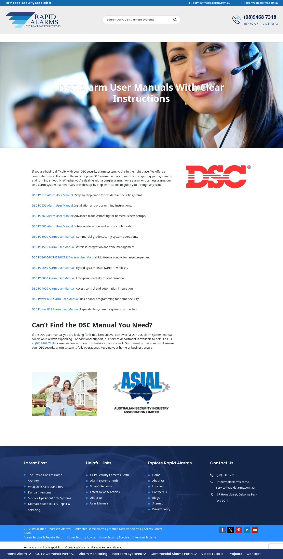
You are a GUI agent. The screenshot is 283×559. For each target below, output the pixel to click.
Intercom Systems (127, 39)
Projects (235, 39)
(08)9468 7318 (260, 16)
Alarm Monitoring (93, 39)
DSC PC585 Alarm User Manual (52, 228)
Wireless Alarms (60, 531)
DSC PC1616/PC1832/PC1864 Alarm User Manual (64, 259)
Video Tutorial (212, 39)
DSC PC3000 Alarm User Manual (53, 280)
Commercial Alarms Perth (171, 39)
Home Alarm (16, 39)
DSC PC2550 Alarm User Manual (53, 270)
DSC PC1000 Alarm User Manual (53, 239)
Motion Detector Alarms (125, 531)
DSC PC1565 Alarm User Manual (53, 249)
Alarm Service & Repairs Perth (44, 539)
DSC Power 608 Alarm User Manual (55, 301)
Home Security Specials (113, 539)
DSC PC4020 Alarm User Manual (53, 290)
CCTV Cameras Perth (52, 39)
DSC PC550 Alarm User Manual (52, 207)
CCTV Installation (35, 531)
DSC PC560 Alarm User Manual (52, 218)
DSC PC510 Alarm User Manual (53, 197)
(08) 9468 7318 (45, 345)
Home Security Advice (81, 539)
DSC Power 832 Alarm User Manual (55, 311)
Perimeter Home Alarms (90, 531)
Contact (254, 39)
